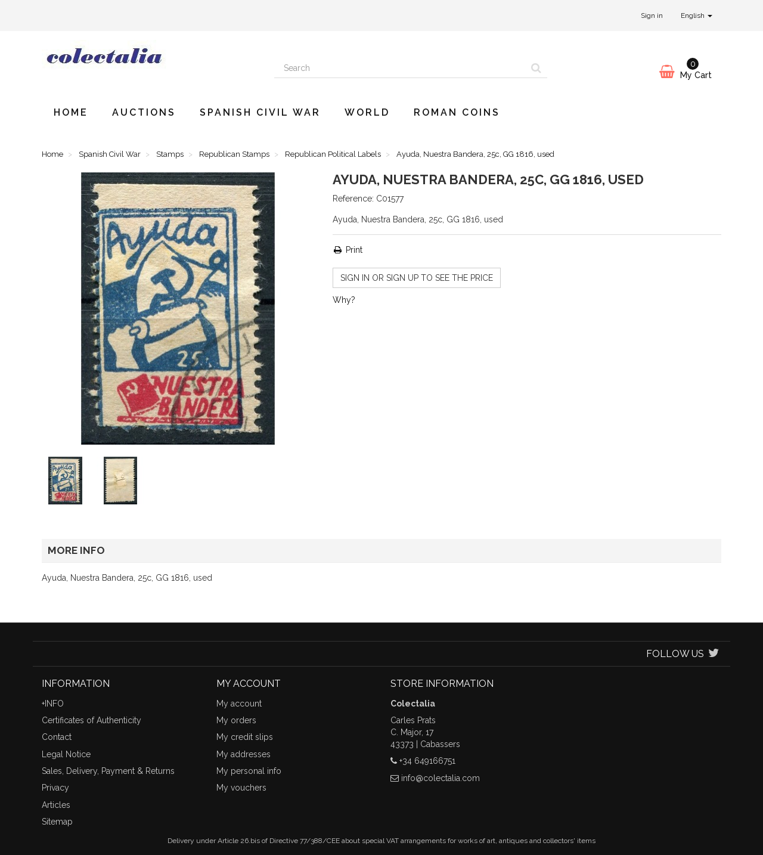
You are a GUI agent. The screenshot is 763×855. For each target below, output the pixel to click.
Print (347, 250)
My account (239, 703)
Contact (57, 737)
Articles (56, 805)
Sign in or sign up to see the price (416, 278)
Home (71, 112)
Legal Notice (66, 754)
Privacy (55, 787)
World (367, 112)
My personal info (248, 771)
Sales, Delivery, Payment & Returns (108, 771)
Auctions (144, 112)
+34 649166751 (427, 761)
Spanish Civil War (260, 112)
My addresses (243, 754)
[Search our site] (400, 68)
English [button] (696, 15)
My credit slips (244, 737)
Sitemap (57, 821)
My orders (236, 720)
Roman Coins (457, 112)
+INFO (53, 703)
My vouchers (241, 787)
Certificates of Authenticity (91, 720)
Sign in (652, 15)
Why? (344, 300)
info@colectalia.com (440, 778)
